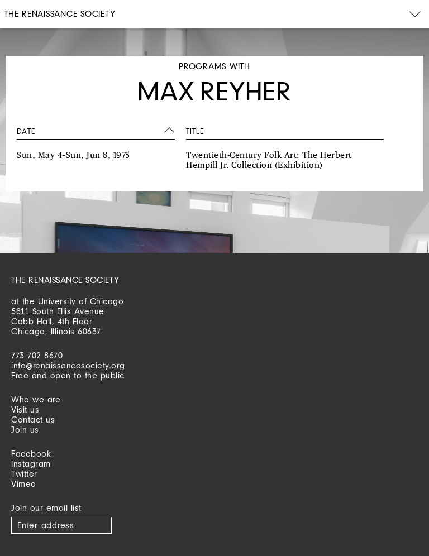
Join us (25, 429)
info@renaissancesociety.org (68, 365)
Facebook (31, 453)
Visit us (25, 409)
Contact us (33, 419)
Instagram (31, 463)
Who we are (35, 399)
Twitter (24, 473)
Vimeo (23, 483)
